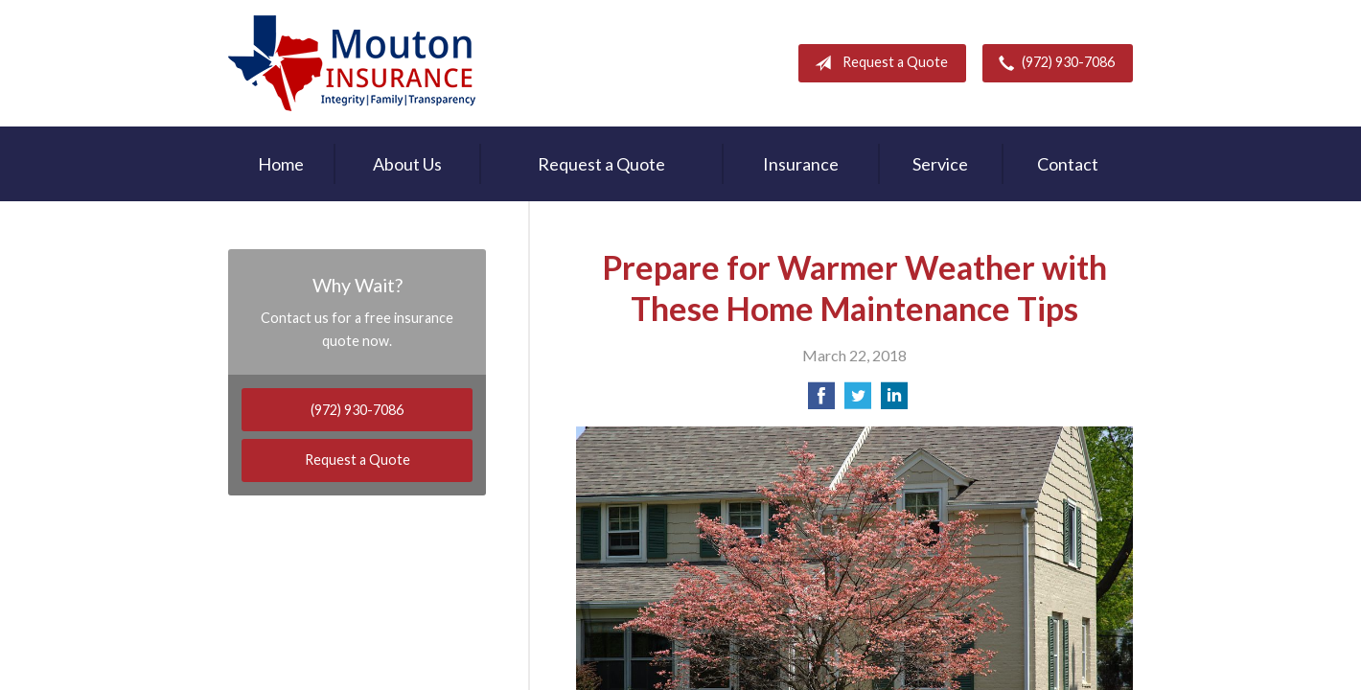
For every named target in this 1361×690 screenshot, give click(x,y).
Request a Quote (877, 63)
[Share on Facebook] (821, 401)
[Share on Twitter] (857, 401)
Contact (1067, 163)
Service (940, 163)
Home (281, 163)
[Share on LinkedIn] (894, 401)
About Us (407, 163)
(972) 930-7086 (1053, 63)
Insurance (801, 163)
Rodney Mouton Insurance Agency (351, 63)
